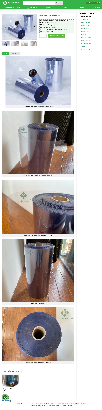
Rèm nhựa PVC (84, 25)
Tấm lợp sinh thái (85, 40)
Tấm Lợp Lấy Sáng (85, 37)
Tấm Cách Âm (84, 31)
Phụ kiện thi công (85, 22)
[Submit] (59, 3)
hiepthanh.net (61, 403)
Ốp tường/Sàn (84, 19)
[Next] (34, 27)
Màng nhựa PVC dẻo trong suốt (10, 389)
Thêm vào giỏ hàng (57, 36)
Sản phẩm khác (84, 28)
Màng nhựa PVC (6, 11)
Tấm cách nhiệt (84, 34)
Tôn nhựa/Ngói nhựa (86, 43)
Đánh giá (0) (14, 53)
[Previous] (5, 27)
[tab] (5, 53)
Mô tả (5, 53)
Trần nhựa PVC (84, 46)
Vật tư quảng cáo (85, 49)
